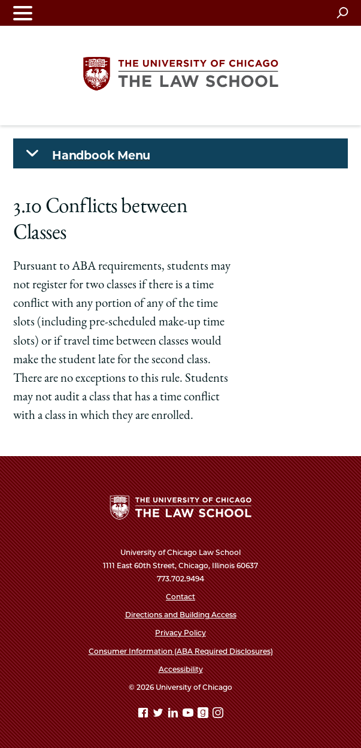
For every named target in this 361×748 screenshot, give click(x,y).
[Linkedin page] (174, 714)
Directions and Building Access (180, 614)
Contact (180, 596)
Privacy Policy (180, 632)
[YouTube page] (189, 714)
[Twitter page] (159, 714)
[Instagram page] (218, 714)
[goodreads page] (204, 714)
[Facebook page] (144, 714)
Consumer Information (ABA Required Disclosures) (181, 651)
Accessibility (181, 669)
